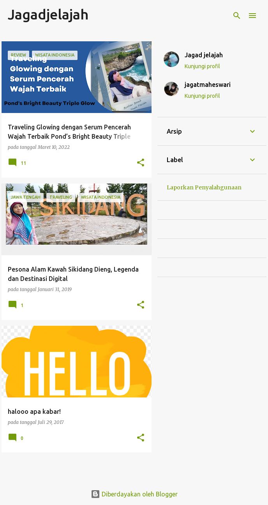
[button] (140, 163)
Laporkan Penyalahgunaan (204, 187)
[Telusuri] (237, 15)
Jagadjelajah (48, 14)
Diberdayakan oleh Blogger (134, 494)
